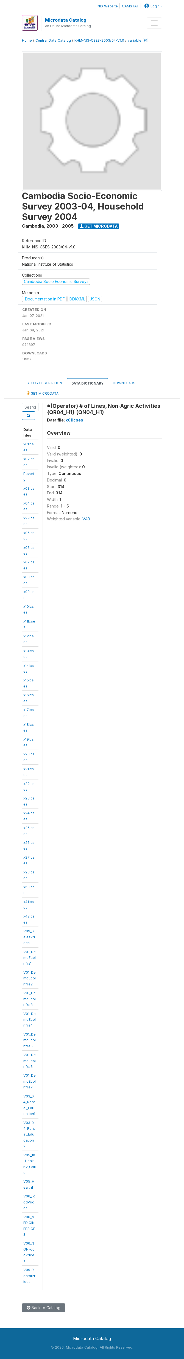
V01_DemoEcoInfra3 (29, 999)
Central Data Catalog (53, 40)
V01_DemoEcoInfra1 (29, 958)
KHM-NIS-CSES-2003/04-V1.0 (99, 40)
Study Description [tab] (44, 383)
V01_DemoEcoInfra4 (29, 1019)
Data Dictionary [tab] (87, 383)
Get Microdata (99, 226)
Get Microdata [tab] (42, 393)
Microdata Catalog (65, 20)
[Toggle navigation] (154, 23)
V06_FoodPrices (29, 1202)
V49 (86, 519)
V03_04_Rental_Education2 (29, 1134)
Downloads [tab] (124, 383)
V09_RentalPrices (29, 1276)
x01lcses (74, 420)
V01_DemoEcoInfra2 (29, 978)
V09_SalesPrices (29, 937)
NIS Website (107, 6)
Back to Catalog (43, 1307)
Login (151, 6)
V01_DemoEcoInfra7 (29, 1081)
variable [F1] (138, 40)
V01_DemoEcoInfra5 (29, 1040)
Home (27, 40)
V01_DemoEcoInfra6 (29, 1061)
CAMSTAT (130, 6)
